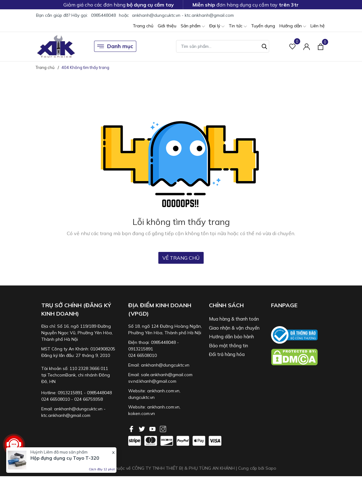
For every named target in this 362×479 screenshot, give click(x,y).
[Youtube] (153, 428)
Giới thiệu (167, 26)
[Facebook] (132, 428)
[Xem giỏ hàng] (320, 46)
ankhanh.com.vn (163, 391)
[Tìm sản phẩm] (222, 46)
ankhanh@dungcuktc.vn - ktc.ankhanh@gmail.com (183, 15)
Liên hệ (317, 26)
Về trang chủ (181, 258)
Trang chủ (143, 26)
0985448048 (103, 15)
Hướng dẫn (292, 26)
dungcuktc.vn (141, 397)
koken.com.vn (141, 413)
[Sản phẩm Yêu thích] (292, 46)
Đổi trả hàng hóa (227, 354)
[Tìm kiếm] (264, 46)
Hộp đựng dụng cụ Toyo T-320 (64, 458)
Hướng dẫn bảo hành (231, 337)
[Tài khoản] (306, 46)
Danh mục (115, 46)
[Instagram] (163, 428)
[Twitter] (142, 428)
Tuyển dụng (263, 26)
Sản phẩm (193, 26)
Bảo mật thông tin (228, 346)
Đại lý (216, 26)
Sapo (270, 468)
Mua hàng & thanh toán (234, 319)
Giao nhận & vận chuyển (234, 328)
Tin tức (238, 26)
